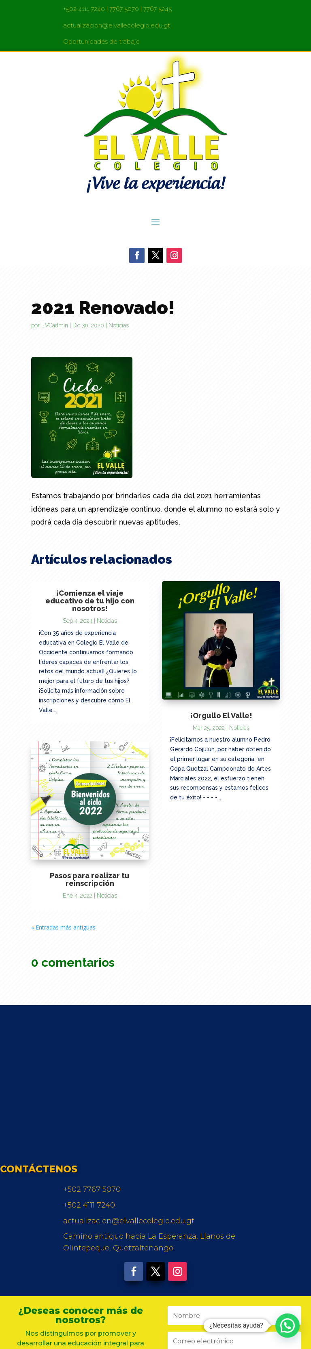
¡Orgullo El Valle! (221, 715)
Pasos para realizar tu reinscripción (90, 879)
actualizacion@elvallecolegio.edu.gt (116, 25)
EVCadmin (54, 325)
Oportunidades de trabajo (101, 41)
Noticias (119, 325)
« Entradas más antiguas (63, 927)
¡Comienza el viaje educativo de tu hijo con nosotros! (89, 601)
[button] (287, 1325)
